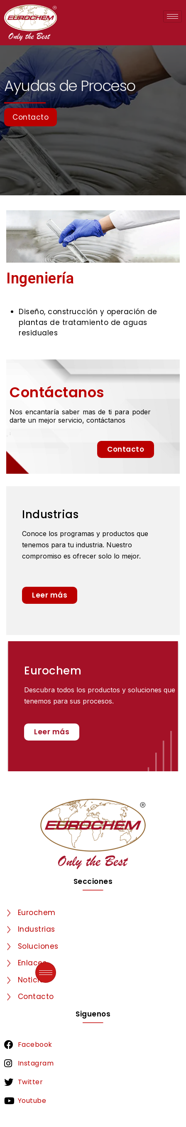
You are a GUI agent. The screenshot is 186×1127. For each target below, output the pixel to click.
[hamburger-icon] (172, 16)
